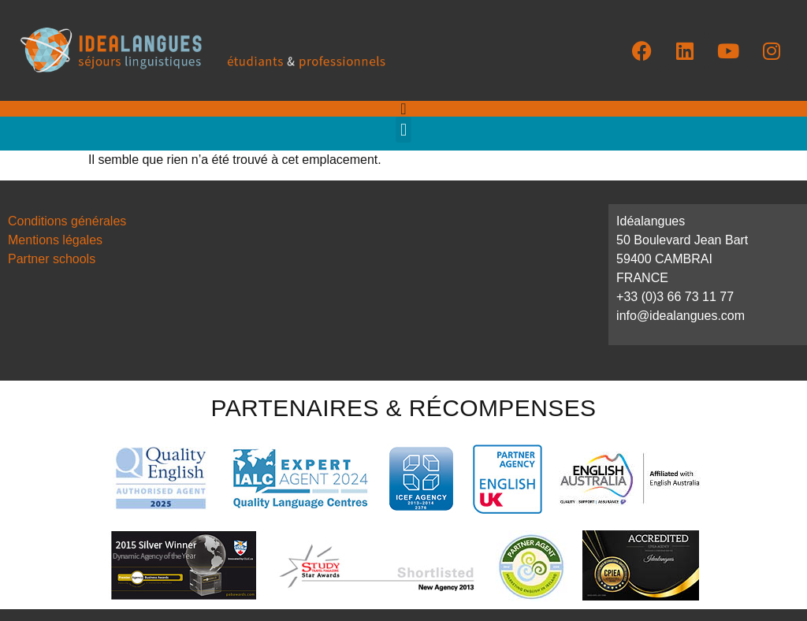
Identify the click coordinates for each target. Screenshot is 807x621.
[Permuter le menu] (403, 109)
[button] (403, 130)
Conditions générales (67, 221)
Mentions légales (55, 240)
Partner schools (51, 259)
